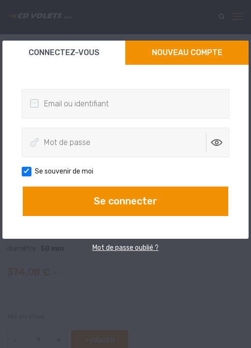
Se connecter (125, 201)
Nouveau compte (187, 52)
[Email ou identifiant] (125, 103)
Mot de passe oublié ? (125, 248)
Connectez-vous (64, 52)
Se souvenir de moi (61, 171)
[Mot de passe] (125, 142)
